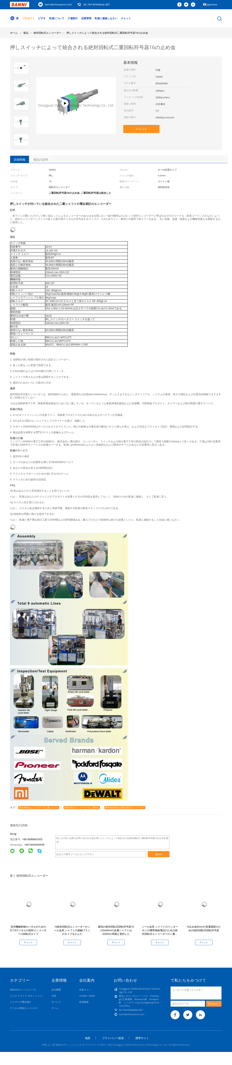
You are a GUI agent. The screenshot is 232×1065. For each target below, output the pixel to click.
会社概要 (56, 989)
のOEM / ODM (87, 995)
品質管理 (86, 18)
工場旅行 (73, 18)
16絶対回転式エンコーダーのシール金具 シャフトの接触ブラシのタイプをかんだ (72, 930)
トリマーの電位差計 (20, 1002)
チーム (55, 1008)
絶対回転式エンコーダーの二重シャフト (38, 807)
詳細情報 (19, 160)
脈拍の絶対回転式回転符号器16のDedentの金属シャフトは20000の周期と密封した (116, 930)
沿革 (53, 995)
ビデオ (42, 18)
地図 (87, 1038)
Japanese (211, 4)
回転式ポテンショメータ (23, 989)
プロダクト (28, 18)
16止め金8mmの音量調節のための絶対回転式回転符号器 (204, 928)
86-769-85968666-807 (96, 4)
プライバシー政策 (113, 1038)
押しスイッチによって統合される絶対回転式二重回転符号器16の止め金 (107, 32)
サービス (56, 1002)
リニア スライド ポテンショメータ (28, 995)
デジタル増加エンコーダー (24, 1008)
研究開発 (84, 1002)
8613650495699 (35, 844)
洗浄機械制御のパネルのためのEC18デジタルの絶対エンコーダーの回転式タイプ (28, 930)
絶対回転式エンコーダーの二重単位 (81, 807)
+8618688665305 (32, 839)
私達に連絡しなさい (106, 18)
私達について (56, 18)
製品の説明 (41, 160)
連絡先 (158, 854)
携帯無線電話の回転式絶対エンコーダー (124, 807)
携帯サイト (142, 1038)
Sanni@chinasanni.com (58, 4)
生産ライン (85, 989)
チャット (126, 18)
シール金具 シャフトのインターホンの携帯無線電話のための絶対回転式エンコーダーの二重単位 (160, 932)
